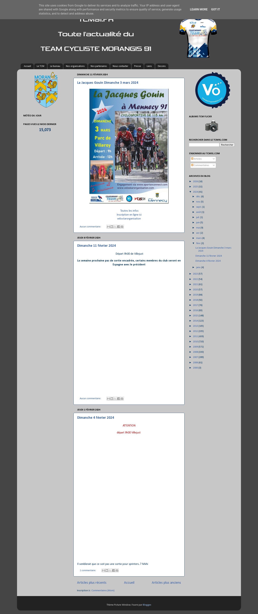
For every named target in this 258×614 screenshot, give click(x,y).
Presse (137, 66)
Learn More (198, 9)
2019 (196, 295)
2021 (196, 284)
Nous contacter (120, 66)
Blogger (147, 605)
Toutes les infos (129, 210)
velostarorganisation (129, 218)
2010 (196, 341)
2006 (196, 362)
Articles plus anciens (166, 583)
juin (198, 222)
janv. (198, 267)
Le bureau (55, 66)
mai (198, 227)
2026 (196, 181)
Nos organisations (75, 66)
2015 (196, 315)
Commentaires (200, 165)
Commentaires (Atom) (103, 590)
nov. (198, 201)
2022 (196, 279)
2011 (196, 336)
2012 (196, 331)
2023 (196, 274)
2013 (196, 326)
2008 (196, 352)
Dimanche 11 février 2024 (96, 246)
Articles (196, 159)
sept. (199, 207)
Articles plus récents (91, 583)
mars (199, 238)
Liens (149, 66)
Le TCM (40, 66)
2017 (196, 305)
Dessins (162, 66)
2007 (196, 357)
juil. (198, 217)
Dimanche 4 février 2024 (95, 418)
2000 (196, 368)
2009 (196, 347)
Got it (215, 9)
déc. (198, 196)
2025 (196, 186)
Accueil (27, 66)
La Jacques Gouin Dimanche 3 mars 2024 (107, 83)
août (199, 212)
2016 (196, 310)
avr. (198, 233)
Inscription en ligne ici (129, 214)
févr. (198, 243)
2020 (196, 289)
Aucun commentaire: (91, 226)
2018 (196, 300)
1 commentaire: (88, 570)
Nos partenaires (99, 66)
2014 (196, 321)
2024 (196, 192)
